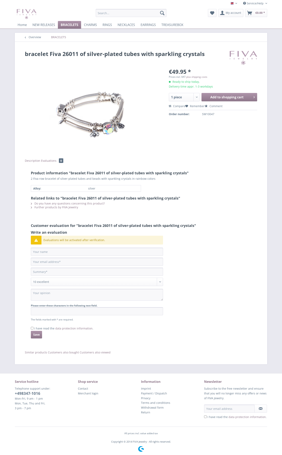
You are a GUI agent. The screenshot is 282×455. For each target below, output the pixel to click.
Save (36, 334)
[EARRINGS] (148, 25)
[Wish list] (212, 13)
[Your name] (97, 252)
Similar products (36, 352)
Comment (214, 106)
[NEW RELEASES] (44, 25)
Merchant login (88, 393)
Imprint (146, 388)
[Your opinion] (97, 295)
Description (32, 161)
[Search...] (131, 13)
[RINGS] (107, 25)
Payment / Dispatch (154, 393)
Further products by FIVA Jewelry (54, 207)
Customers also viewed (95, 352)
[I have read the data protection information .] (32, 328)
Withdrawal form (152, 407)
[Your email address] (97, 262)
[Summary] (97, 272)
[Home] (22, 25)
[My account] (230, 13)
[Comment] (97, 282)
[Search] (162, 13)
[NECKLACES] (126, 25)
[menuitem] (131, 15)
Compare (177, 106)
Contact (83, 388)
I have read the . (63, 328)
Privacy (145, 398)
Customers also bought (63, 352)
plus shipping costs (196, 77)
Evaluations (52, 161)
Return (145, 412)
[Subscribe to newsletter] (260, 409)
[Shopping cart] (256, 13)
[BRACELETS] (69, 25)
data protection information (74, 328)
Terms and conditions (155, 403)
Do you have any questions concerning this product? (68, 203)
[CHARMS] (90, 25)
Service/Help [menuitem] (253, 3)
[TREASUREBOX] (172, 25)
